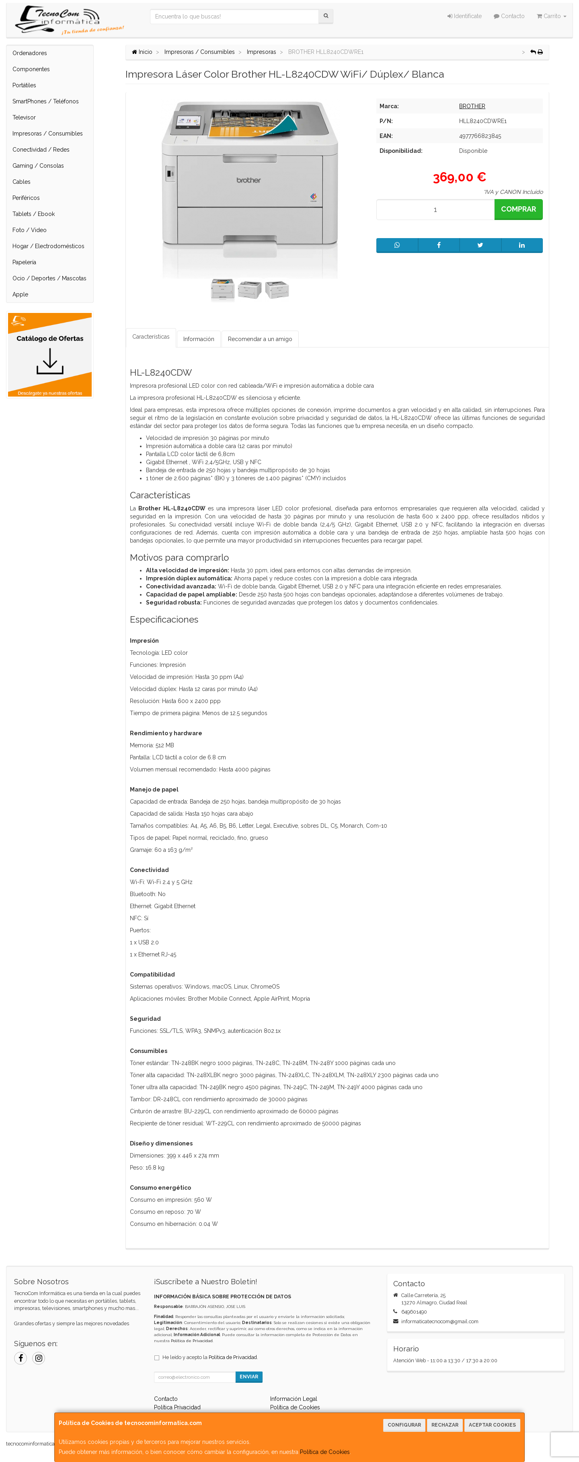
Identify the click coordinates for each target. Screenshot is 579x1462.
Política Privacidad (177, 1407)
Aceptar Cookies (492, 1425)
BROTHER (472, 106)
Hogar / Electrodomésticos (48, 246)
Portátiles (24, 85)
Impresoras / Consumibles (47, 133)
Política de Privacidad (192, 1341)
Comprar (518, 209)
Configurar (404, 1425)
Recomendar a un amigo (260, 339)
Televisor (24, 117)
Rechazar (444, 1425)
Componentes (31, 69)
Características (151, 336)
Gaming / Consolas (38, 165)
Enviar (249, 1377)
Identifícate (465, 16)
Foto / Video (29, 230)
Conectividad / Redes (41, 149)
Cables (21, 182)
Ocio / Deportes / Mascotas (49, 278)
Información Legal (293, 1399)
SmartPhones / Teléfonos (45, 101)
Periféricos (26, 198)
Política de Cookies (325, 1452)
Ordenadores (29, 53)
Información (198, 339)
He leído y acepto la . (210, 1357)
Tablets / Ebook (33, 214)
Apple (20, 294)
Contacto (509, 16)
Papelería (24, 262)
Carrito (552, 16)
